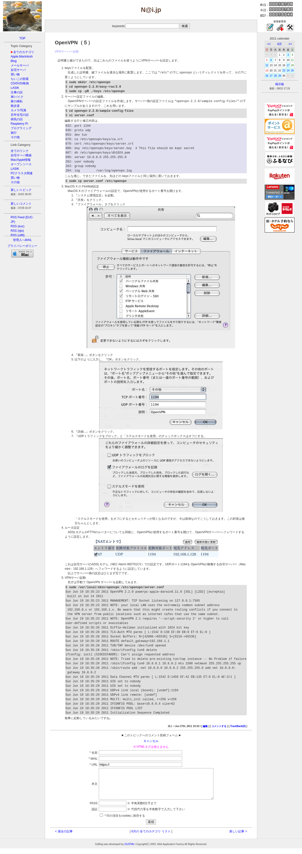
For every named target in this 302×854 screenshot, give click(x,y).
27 (271, 75)
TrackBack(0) (238, 725)
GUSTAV (129, 849)
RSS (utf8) (18, 235)
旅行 (14, 132)
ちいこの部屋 (20, 79)
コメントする (218, 725)
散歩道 (15, 106)
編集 (205, 725)
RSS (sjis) (17, 230)
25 (292, 70)
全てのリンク (20, 151)
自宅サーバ (18, 70)
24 (288, 70)
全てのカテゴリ (23, 52)
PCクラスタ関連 (22, 173)
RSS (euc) (17, 226)
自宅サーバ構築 (21, 155)
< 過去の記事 (63, 837)
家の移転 (17, 101)
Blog (14, 61)
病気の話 (17, 119)
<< (269, 44)
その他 (15, 137)
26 (266, 75)
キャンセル (151, 740)
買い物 (15, 74)
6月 (279, 44)
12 (266, 65)
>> (290, 44)
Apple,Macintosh (22, 56)
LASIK (15, 88)
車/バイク (17, 97)
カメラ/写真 (18, 110)
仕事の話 (17, 92)
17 (288, 65)
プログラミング (21, 128)
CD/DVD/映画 (20, 83)
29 (279, 75)
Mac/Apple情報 (21, 160)
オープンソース (21, 164)
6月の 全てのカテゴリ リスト (150, 837)
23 (284, 70)
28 (275, 75)
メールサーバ (20, 65)
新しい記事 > (238, 837)
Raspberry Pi (19, 123)
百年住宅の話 (20, 114)
